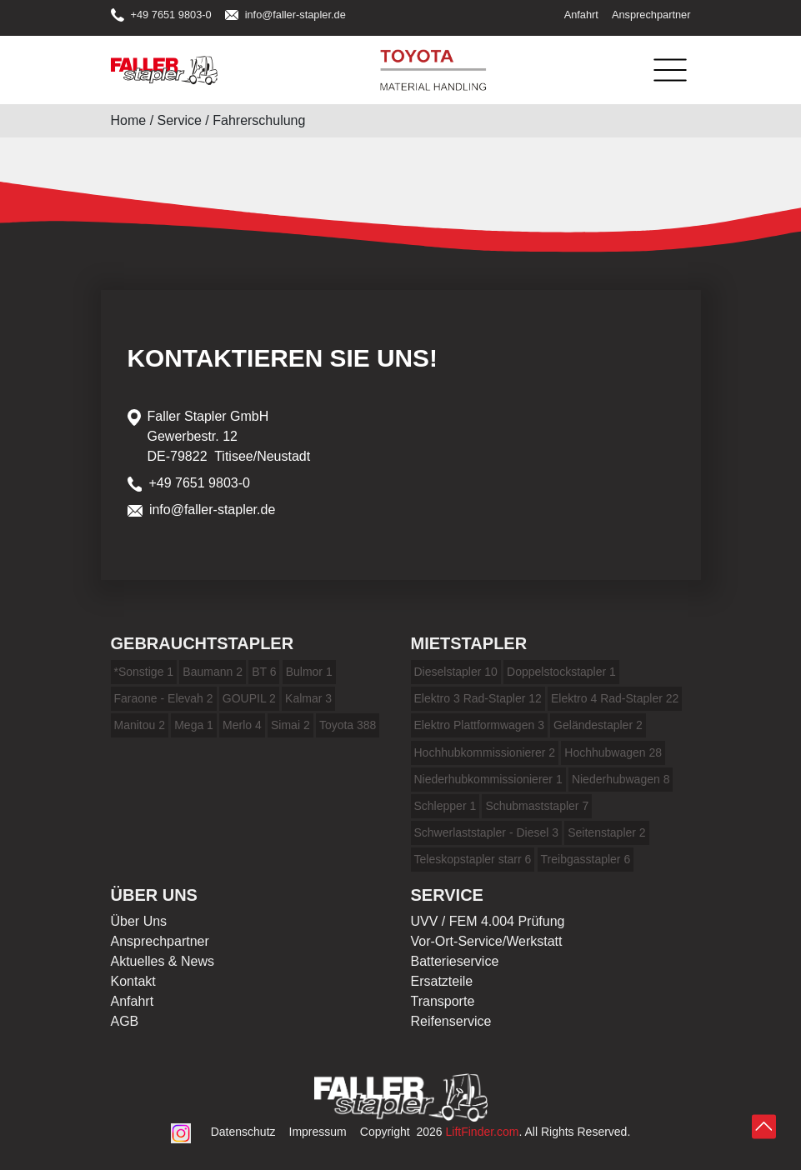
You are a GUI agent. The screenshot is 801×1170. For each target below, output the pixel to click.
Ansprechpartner (651, 14)
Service (180, 120)
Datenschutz (243, 1131)
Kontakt (133, 981)
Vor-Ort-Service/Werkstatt (487, 941)
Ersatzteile (442, 981)
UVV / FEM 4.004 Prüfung (488, 921)
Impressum (318, 1131)
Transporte (443, 1001)
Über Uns (139, 921)
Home (129, 120)
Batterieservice (455, 961)
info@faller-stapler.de (285, 14)
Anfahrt (581, 14)
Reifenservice (451, 1021)
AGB (125, 1021)
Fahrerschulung (259, 120)
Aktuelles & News (163, 961)
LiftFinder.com (482, 1131)
